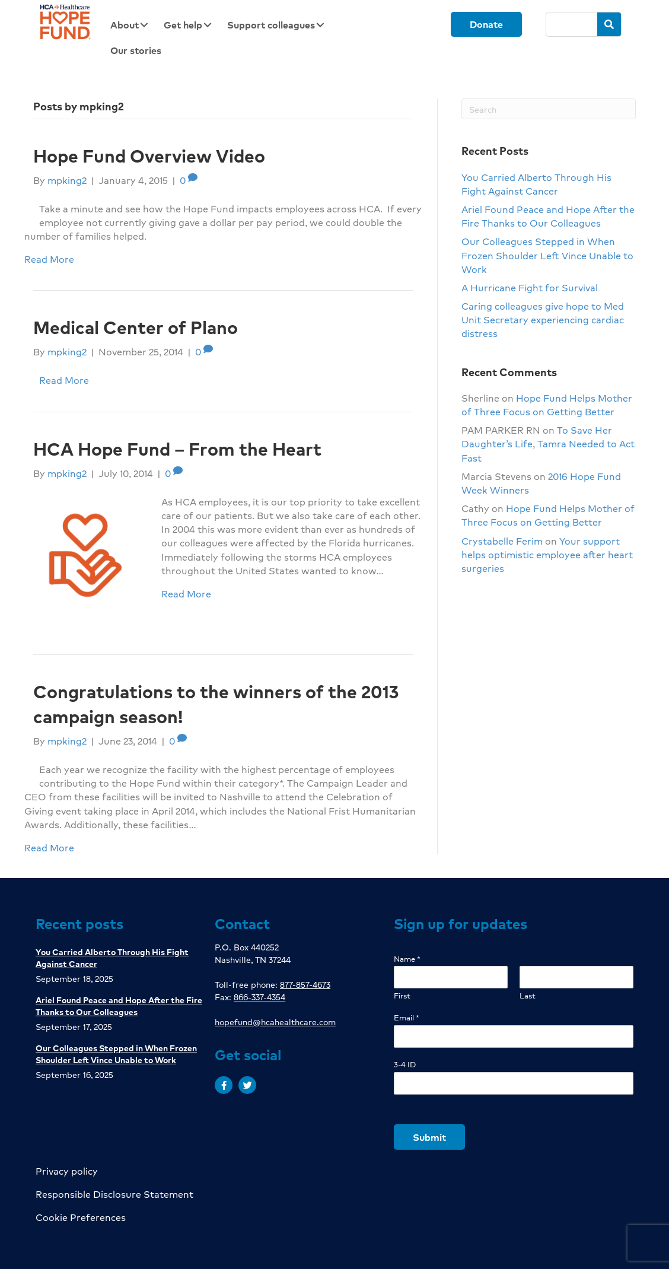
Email (406, 1018)
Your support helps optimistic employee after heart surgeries (547, 554)
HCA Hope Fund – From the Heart (177, 448)
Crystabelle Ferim (502, 540)
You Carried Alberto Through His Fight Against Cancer (536, 184)
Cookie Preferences (81, 1217)
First (402, 996)
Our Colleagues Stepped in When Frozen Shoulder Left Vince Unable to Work (547, 255)
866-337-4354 (259, 996)
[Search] (571, 24)
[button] (223, 1085)
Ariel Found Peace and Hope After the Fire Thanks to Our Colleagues (548, 216)
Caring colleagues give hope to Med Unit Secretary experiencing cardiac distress (542, 319)
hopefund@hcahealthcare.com (275, 1021)
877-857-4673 (305, 984)
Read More (49, 259)
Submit (429, 1137)
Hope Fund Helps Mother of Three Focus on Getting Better (546, 404)
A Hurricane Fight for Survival (529, 287)
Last (528, 996)
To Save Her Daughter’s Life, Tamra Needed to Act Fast (548, 443)
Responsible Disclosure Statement (114, 1194)
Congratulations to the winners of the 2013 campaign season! (216, 703)
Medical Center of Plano (135, 327)
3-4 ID (405, 1065)
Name (407, 959)
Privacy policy (67, 1170)
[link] (132, 24)
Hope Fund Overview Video (149, 155)
